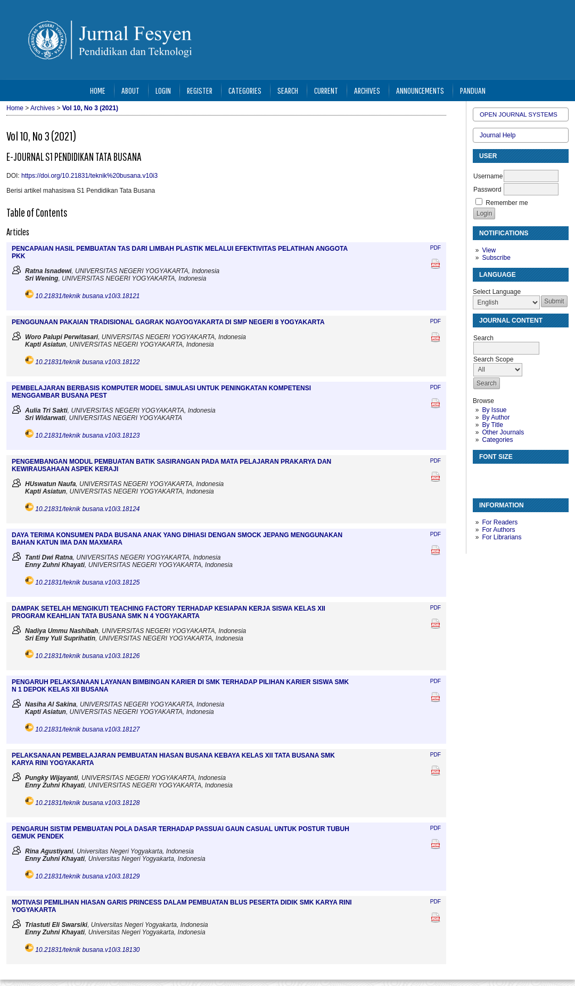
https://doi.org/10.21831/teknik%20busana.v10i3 (89, 175)
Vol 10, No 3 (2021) (90, 108)
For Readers (500, 522)
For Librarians (501, 537)
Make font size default (499, 476)
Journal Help (497, 135)
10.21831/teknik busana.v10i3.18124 (87, 509)
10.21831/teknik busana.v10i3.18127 (87, 729)
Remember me (507, 203)
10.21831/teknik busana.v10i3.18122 (87, 362)
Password (487, 189)
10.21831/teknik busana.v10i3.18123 (87, 435)
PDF (435, 248)
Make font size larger (516, 476)
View (489, 250)
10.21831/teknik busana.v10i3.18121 (87, 296)
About (130, 90)
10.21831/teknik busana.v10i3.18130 (87, 950)
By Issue (494, 410)
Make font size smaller (482, 476)
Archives (367, 90)
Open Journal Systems (518, 114)
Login (163, 90)
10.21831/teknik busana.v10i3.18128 (87, 803)
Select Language (497, 291)
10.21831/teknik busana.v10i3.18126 (87, 656)
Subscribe (496, 257)
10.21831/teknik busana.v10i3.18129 (87, 876)
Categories (497, 439)
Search (287, 90)
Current (326, 90)
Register (199, 90)
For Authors (498, 529)
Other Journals (503, 432)
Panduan (473, 90)
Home (97, 90)
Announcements (420, 90)
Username (488, 176)
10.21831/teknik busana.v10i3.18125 (87, 582)
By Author (496, 417)
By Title (492, 425)
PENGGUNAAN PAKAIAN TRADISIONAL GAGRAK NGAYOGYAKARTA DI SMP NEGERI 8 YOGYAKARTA (168, 322)
